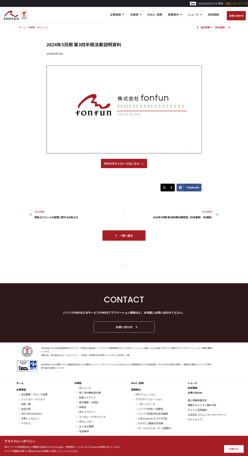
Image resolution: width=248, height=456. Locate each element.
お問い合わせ (127, 327)
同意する (234, 449)
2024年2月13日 (54, 53)
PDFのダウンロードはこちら (124, 163)
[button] (168, 187)
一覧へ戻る (124, 235)
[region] (124, 446)
